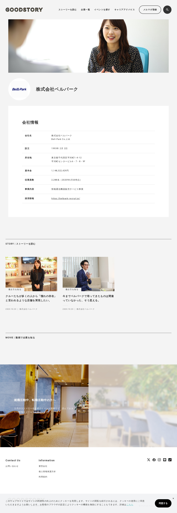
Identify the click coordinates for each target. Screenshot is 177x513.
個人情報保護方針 (47, 471)
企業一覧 (85, 9)
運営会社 (43, 466)
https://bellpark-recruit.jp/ (65, 198)
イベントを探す (102, 9)
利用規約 (43, 477)
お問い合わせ (12, 466)
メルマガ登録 (150, 9)
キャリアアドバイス (124, 9)
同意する (163, 503)
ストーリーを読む (67, 9)
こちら (130, 504)
